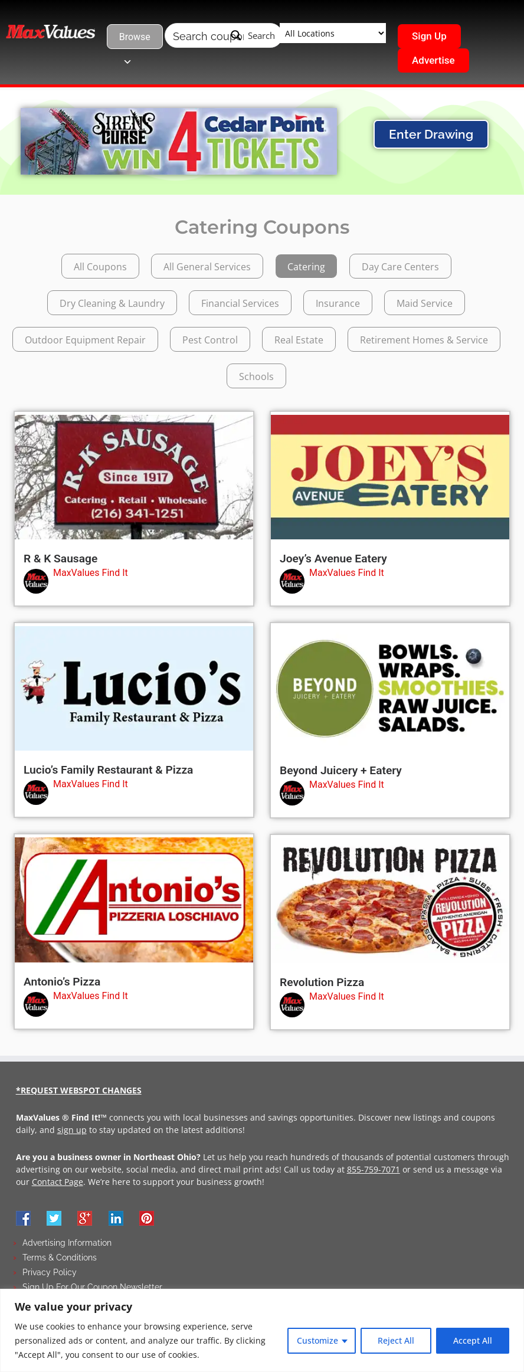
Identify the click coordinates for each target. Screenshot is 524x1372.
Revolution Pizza (322, 982)
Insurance (338, 303)
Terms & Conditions (59, 1257)
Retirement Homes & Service (424, 339)
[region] (262, 1330)
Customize (317, 1340)
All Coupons (100, 266)
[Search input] (208, 35)
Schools (256, 376)
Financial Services (240, 303)
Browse (134, 40)
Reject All (396, 1340)
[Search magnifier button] (253, 35)
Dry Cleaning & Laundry (112, 303)
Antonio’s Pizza (62, 981)
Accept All (472, 1340)
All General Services (207, 266)
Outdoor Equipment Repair (85, 339)
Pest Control (210, 339)
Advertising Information (67, 1242)
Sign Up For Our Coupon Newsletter (92, 1287)
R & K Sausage (60, 558)
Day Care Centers (400, 266)
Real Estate (298, 339)
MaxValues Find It (90, 572)
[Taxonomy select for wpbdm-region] (333, 33)
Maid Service (425, 303)
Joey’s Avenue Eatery (333, 558)
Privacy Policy (49, 1272)
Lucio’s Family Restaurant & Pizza (108, 770)
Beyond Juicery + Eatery (341, 770)
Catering (306, 266)
